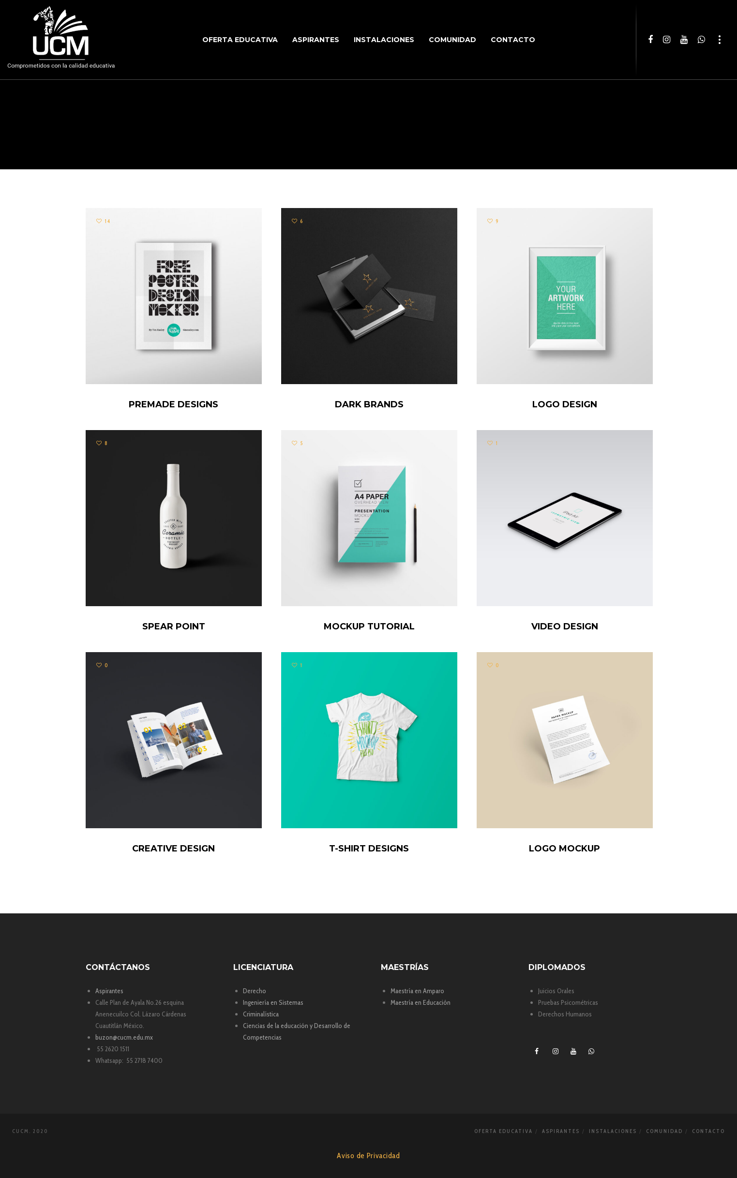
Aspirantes (109, 990)
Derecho (254, 990)
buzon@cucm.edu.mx (124, 1037)
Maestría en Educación (421, 1002)
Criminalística (261, 1014)
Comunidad (664, 1131)
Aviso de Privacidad (368, 1155)
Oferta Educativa (503, 1131)
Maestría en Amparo (417, 990)
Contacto (708, 1131)
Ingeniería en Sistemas (273, 1002)
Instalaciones (613, 1131)
